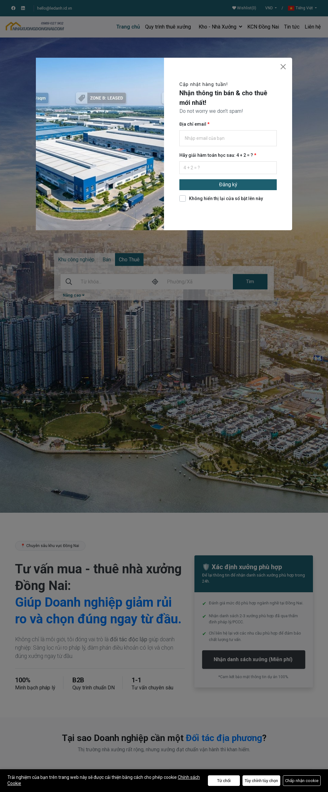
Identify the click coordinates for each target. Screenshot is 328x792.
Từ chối (224, 780)
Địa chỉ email (193, 124)
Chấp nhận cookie (301, 780)
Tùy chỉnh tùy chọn (261, 780)
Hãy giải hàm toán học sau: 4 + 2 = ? (216, 155)
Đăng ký (228, 184)
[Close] (283, 67)
